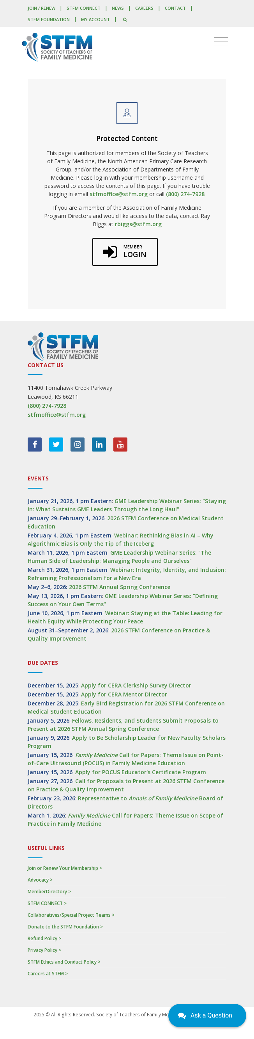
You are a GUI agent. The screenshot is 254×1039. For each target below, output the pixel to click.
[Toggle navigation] (221, 41)
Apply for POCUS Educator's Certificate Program (140, 772)
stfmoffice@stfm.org (119, 194)
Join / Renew (41, 8)
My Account (95, 19)
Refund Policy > (44, 938)
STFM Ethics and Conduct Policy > (64, 962)
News (118, 8)
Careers (144, 8)
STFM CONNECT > (47, 903)
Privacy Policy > (44, 950)
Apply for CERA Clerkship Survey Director (136, 685)
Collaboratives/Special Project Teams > (71, 915)
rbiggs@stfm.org (138, 224)
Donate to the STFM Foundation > (65, 926)
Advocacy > (40, 880)
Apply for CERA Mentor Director (124, 694)
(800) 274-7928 (185, 194)
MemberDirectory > (49, 891)
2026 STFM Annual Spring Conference (119, 587)
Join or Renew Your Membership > (65, 868)
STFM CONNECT (84, 8)
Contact (175, 8)
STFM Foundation (49, 19)
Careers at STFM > (48, 973)
